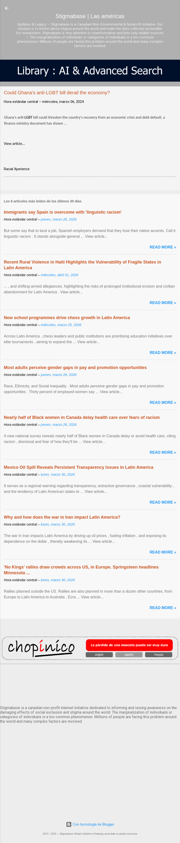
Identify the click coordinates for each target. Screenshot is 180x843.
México (90, 684)
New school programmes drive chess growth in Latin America (67, 317)
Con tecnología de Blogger (90, 824)
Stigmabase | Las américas (90, 16)
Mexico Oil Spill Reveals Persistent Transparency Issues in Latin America (78, 467)
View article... (14, 143)
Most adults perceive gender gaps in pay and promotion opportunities (75, 367)
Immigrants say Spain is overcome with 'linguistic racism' (63, 212)
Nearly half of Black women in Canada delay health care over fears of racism (82, 417)
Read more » (163, 247)
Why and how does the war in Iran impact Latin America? (62, 517)
